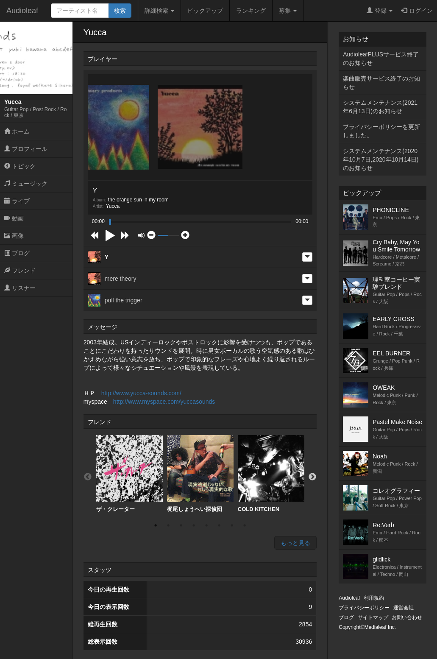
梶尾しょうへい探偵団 (200, 473)
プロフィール (25, 148)
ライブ (17, 201)
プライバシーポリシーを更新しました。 (381, 131)
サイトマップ (373, 617)
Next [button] (312, 477)
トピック (20, 166)
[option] (129, 474)
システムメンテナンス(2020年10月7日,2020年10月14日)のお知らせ (380, 159)
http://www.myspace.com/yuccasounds (164, 401)
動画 (14, 218)
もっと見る (295, 542)
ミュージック (25, 183)
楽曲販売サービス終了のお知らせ (381, 82)
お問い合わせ (407, 617)
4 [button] (193, 525)
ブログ (17, 253)
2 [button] (168, 525)
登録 (379, 10)
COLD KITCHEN (271, 473)
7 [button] (232, 525)
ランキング (251, 10)
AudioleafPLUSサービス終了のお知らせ (381, 58)
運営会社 (403, 608)
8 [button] (244, 525)
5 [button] (206, 525)
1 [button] (155, 525)
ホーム (17, 131)
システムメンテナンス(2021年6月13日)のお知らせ (380, 106)
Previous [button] (88, 477)
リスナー (20, 288)
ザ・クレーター (129, 473)
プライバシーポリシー (364, 608)
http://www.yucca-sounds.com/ (141, 393)
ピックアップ (205, 10)
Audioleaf (22, 10)
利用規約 (374, 598)
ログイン (417, 10)
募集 (288, 10)
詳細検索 (159, 10)
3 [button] (181, 525)
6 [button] (219, 525)
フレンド (20, 270)
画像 (14, 235)
